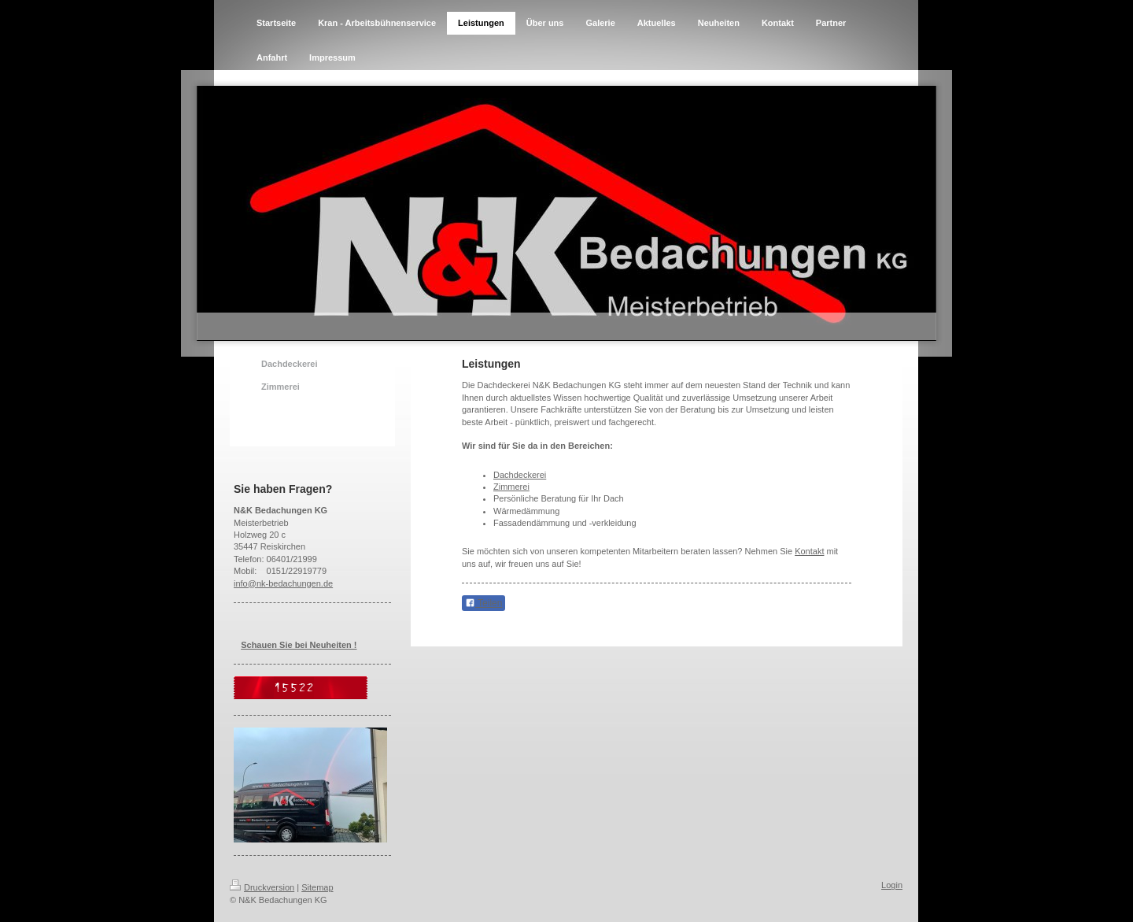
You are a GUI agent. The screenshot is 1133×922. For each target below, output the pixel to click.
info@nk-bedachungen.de (283, 583)
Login (891, 885)
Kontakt (809, 551)
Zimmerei (511, 486)
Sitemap (317, 887)
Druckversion (262, 887)
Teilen (483, 603)
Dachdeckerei (519, 475)
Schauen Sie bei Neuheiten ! (298, 645)
